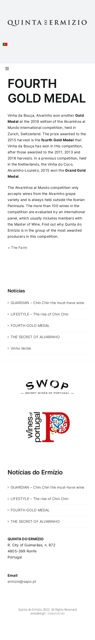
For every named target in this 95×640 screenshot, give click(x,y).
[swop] (47, 376)
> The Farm (17, 247)
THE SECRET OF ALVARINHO (35, 337)
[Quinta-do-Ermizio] (47, 19)
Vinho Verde (21, 348)
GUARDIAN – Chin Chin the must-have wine (47, 303)
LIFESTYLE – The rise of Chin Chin (39, 314)
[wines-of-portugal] (47, 400)
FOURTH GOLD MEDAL (30, 325)
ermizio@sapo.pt (22, 581)
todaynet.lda (56, 613)
